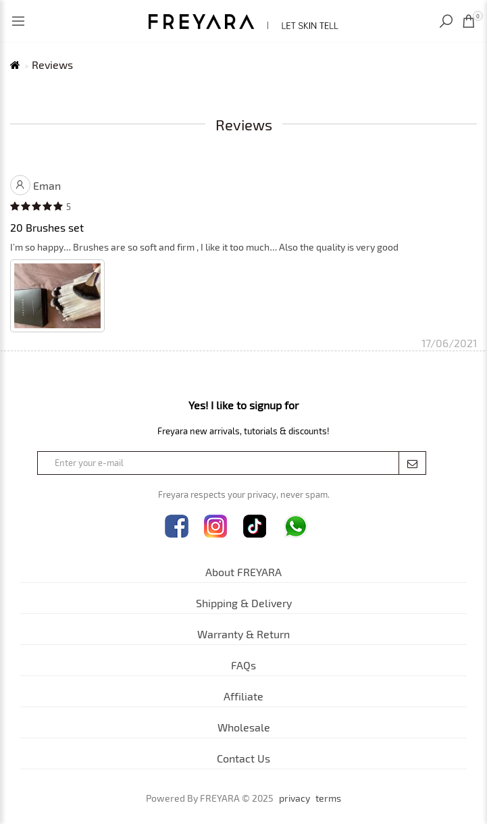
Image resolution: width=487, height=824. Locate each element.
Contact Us (243, 758)
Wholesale (243, 727)
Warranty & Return (243, 633)
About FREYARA (243, 571)
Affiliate (243, 696)
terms (328, 798)
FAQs (243, 665)
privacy (294, 798)
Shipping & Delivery (244, 602)
